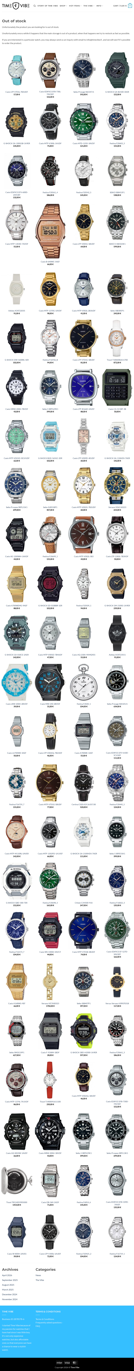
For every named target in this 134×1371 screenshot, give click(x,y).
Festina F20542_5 (83, 192)
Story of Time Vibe (48, 6)
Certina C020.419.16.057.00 (84, 804)
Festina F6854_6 (84, 1202)
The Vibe (89, 6)
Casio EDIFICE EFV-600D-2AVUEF (16, 193)
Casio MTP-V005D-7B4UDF (50, 655)
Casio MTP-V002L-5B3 (83, 556)
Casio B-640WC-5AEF (50, 261)
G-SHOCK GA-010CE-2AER (17, 655)
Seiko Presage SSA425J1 (117, 704)
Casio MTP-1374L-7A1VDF (16, 1101)
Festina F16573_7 (16, 952)
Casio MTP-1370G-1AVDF (50, 310)
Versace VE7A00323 (50, 1003)
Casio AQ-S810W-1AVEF (17, 1153)
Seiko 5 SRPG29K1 (50, 409)
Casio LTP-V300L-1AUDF (50, 1254)
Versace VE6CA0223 (117, 507)
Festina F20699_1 (50, 556)
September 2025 (10, 1280)
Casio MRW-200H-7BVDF (16, 409)
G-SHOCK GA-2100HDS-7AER (84, 853)
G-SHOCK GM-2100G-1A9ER (117, 605)
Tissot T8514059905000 (16, 1202)
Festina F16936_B (50, 360)
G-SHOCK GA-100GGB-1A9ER (17, 143)
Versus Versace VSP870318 (117, 1003)
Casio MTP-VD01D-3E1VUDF (17, 458)
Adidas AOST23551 (117, 655)
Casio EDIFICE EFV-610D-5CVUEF (117, 754)
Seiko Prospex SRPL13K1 (117, 1153)
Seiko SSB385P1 (117, 310)
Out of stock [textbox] (14, 21)
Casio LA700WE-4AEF (16, 753)
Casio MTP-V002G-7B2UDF (84, 507)
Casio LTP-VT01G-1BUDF (84, 360)
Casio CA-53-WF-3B (117, 409)
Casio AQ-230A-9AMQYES (83, 655)
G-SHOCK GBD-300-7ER (16, 903)
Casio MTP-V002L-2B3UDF (83, 310)
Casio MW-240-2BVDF (50, 704)
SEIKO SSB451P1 (117, 192)
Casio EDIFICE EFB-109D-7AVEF (117, 1203)
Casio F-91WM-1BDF (50, 1052)
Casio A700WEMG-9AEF (16, 605)
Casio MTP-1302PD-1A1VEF (50, 853)
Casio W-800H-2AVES (16, 1254)
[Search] (35, 5)
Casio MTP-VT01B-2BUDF (83, 952)
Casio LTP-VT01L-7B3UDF (16, 92)
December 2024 (9, 1294)
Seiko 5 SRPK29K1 (84, 1153)
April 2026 (7, 1275)
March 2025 (8, 1289)
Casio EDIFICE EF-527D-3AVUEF (117, 952)
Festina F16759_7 (16, 804)
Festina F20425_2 (83, 1254)
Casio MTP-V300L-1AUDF (50, 143)
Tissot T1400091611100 (50, 1101)
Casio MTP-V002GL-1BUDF (84, 1096)
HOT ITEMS (75, 6)
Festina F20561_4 (50, 192)
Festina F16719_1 (117, 1254)
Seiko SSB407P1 (84, 1003)
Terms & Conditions (45, 1319)
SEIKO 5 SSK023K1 (117, 244)
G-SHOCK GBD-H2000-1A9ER (84, 1052)
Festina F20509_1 (83, 605)
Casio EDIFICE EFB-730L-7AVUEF (50, 92)
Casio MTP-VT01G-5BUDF (50, 804)
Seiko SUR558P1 (50, 507)
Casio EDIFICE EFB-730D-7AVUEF (117, 1102)
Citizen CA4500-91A (84, 903)
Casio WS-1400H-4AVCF (50, 952)
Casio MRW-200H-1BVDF (50, 1153)
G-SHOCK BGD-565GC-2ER (50, 458)
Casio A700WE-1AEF (84, 753)
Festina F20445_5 (117, 804)
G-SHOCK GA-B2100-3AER (117, 92)
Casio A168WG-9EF (16, 1003)
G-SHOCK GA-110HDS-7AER (117, 458)
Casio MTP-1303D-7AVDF (16, 244)
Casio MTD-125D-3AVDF (84, 143)
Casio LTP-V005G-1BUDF (84, 244)
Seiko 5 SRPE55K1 (117, 853)
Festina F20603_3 (117, 143)
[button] (122, 6)
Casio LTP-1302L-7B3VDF (117, 556)
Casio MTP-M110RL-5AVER (17, 853)
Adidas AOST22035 (16, 310)
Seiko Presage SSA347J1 (83, 92)
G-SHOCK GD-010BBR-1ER (50, 605)
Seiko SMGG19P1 (16, 1052)
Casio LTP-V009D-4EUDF (84, 458)
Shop (63, 6)
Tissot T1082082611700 (117, 360)
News (38, 1275)
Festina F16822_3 (117, 903)
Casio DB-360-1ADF (50, 1202)
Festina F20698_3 (50, 903)
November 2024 (9, 1299)
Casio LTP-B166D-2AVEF (84, 409)
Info (99, 6)
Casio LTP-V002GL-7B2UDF (50, 753)
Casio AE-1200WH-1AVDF (16, 556)
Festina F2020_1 (84, 704)
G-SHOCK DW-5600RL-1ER (17, 360)
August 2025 (8, 1284)
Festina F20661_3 (117, 1052)
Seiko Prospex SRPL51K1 (16, 507)
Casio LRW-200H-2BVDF (17, 704)
